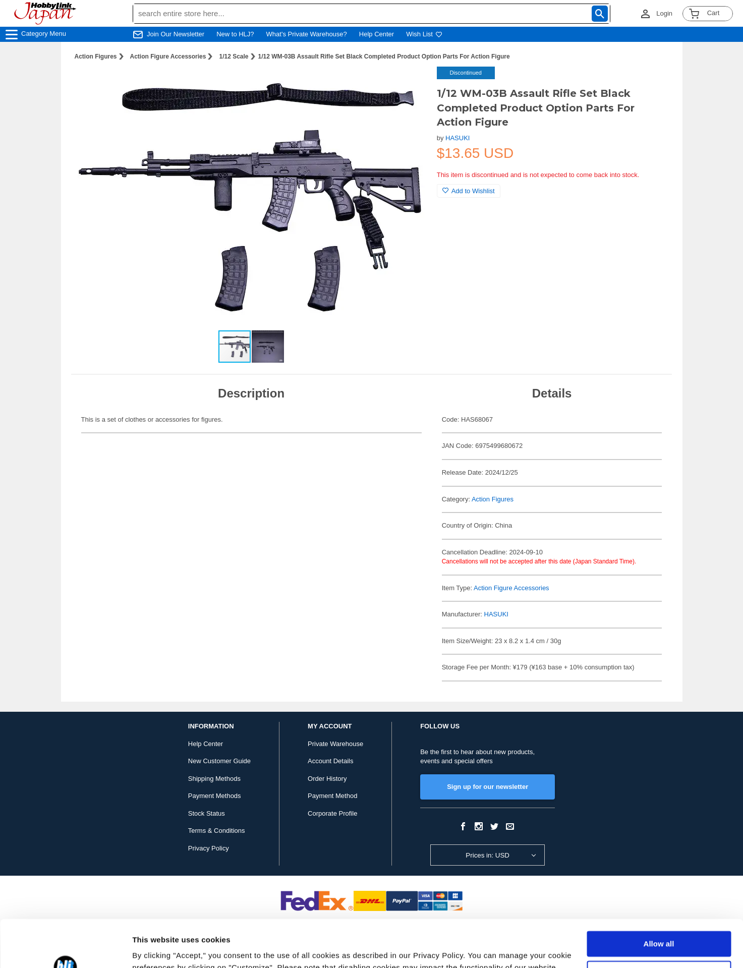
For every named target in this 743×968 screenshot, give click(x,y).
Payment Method (332, 796)
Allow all (659, 896)
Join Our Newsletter (175, 34)
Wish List (424, 34)
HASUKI (457, 138)
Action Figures (96, 56)
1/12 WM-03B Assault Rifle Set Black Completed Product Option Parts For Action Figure (384, 56)
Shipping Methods (214, 778)
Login (664, 13)
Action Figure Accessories (168, 56)
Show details (155, 948)
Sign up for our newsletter (487, 786)
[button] (408, 85)
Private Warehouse (335, 744)
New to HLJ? (235, 34)
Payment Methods (214, 796)
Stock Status (206, 813)
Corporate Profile (332, 813)
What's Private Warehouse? (306, 34)
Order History (327, 778)
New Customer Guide (219, 761)
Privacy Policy (208, 848)
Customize (659, 926)
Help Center (376, 34)
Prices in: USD (487, 855)
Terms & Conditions (216, 830)
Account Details (330, 761)
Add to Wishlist (468, 191)
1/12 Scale (233, 56)
